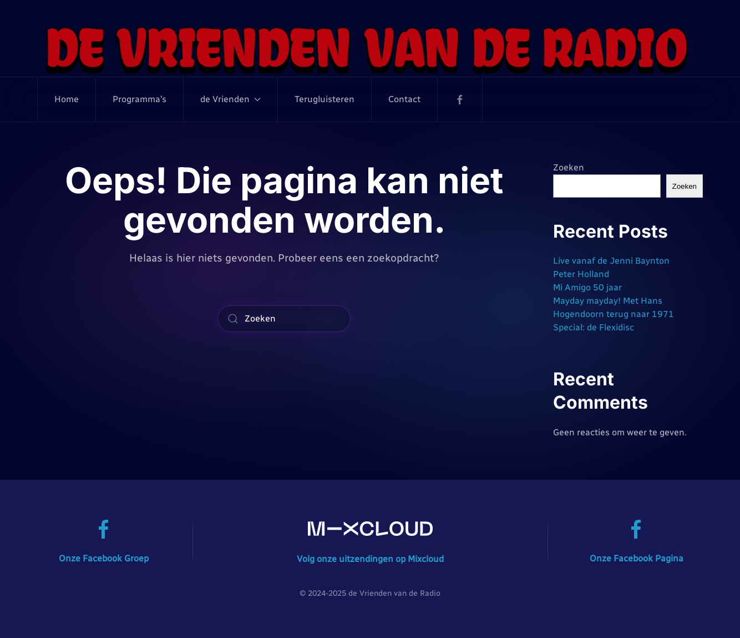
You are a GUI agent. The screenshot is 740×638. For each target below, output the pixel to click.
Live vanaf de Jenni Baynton (611, 260)
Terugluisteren (324, 99)
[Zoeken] (284, 318)
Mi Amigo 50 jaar (587, 287)
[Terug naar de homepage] (370, 49)
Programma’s (139, 99)
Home (66, 99)
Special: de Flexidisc (593, 327)
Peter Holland (581, 274)
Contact (404, 99)
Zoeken (568, 167)
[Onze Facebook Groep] (104, 529)
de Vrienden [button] (230, 99)
